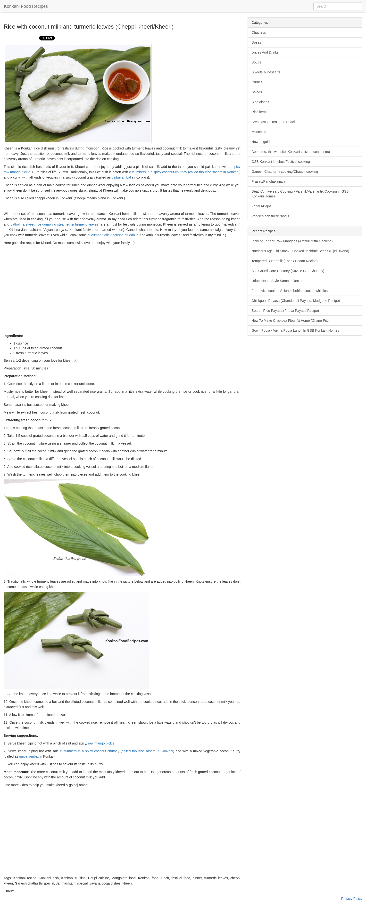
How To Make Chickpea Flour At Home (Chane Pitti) (290, 320)
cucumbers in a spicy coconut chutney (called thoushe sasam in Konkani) (184, 172)
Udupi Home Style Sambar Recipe (277, 281)
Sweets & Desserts (265, 72)
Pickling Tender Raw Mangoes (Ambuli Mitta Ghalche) (292, 241)
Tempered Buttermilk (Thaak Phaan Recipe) (284, 261)
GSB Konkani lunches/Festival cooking (280, 162)
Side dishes (260, 102)
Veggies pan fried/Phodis (270, 216)
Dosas (256, 42)
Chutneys (258, 32)
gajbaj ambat (121, 177)
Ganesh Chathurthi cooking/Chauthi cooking (284, 171)
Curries (256, 82)
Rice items (259, 112)
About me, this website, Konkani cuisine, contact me (290, 152)
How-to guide (261, 142)
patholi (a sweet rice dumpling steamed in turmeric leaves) (55, 224)
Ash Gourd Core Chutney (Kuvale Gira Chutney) (287, 271)
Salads (256, 92)
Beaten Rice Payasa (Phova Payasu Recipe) (285, 311)
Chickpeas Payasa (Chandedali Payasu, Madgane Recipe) (295, 301)
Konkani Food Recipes (26, 6)
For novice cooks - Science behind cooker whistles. (289, 291)
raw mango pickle (101, 743)
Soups (256, 62)
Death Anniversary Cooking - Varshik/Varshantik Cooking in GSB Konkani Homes (300, 193)
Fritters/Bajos (261, 206)
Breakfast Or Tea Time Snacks (274, 122)
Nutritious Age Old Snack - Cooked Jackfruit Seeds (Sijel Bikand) (300, 251)
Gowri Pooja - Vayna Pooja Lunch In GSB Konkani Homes (295, 330)
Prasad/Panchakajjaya (268, 181)
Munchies (258, 132)
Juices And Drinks (264, 52)
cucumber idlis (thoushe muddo (111, 235)
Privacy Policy (351, 899)
